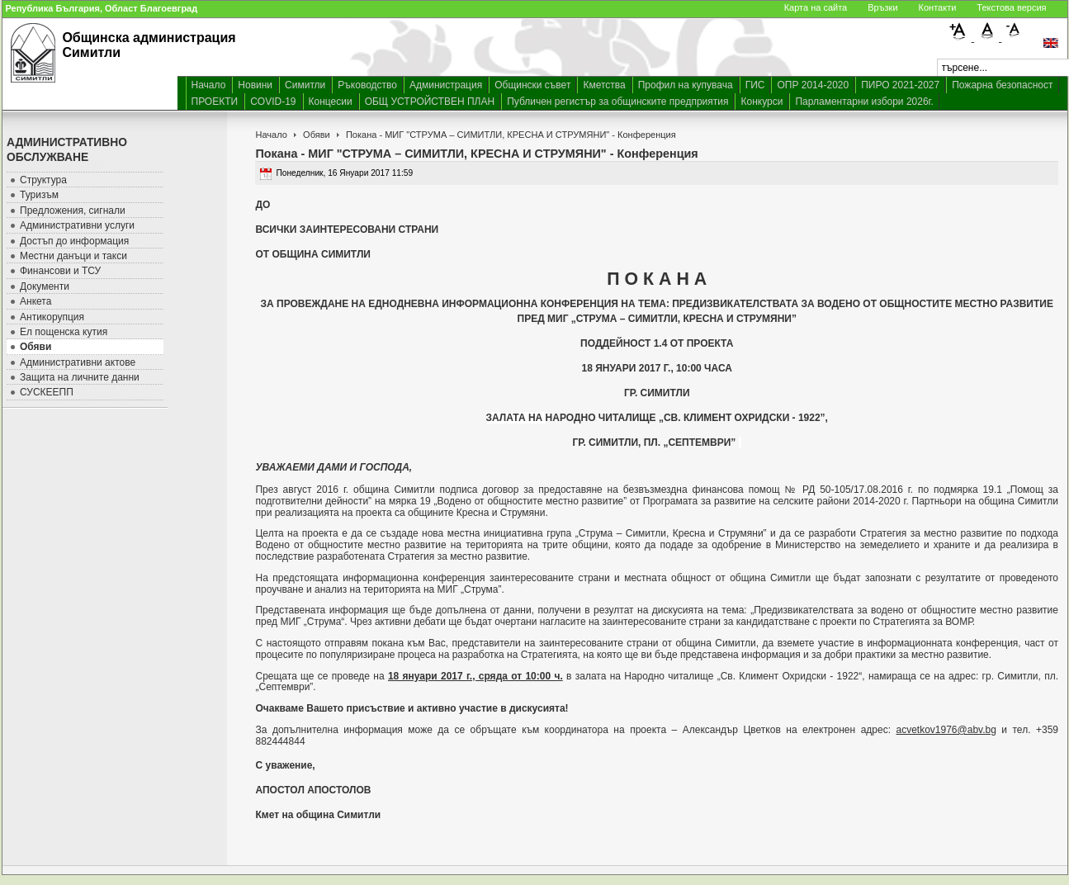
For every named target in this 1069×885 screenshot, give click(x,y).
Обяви (316, 135)
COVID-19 (273, 101)
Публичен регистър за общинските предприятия (617, 101)
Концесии (330, 101)
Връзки (882, 7)
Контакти (938, 7)
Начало (209, 85)
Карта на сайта (816, 7)
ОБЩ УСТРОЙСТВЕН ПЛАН (430, 101)
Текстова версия (1011, 7)
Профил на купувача (685, 85)
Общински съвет (532, 85)
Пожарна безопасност (1002, 85)
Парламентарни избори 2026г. (864, 101)
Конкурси (761, 101)
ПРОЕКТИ (215, 101)
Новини (255, 85)
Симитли (305, 85)
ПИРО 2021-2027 (900, 85)
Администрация (445, 85)
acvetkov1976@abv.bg (946, 730)
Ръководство (367, 85)
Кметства (604, 85)
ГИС (755, 85)
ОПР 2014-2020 (813, 85)
